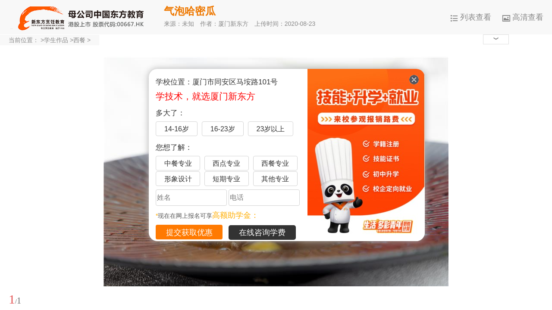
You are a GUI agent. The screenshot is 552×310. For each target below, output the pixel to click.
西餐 (79, 40)
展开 (540, 259)
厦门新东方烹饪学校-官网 (82, 17)
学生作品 (56, 40)
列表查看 (470, 17)
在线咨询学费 (262, 232)
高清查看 (522, 17)
